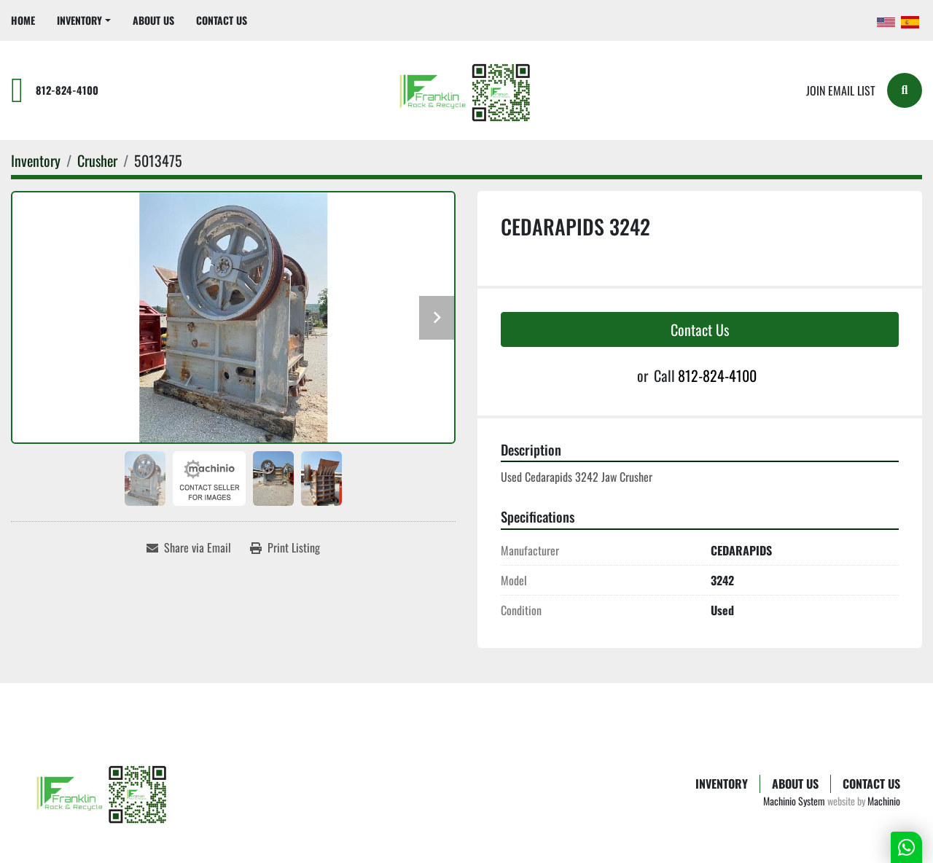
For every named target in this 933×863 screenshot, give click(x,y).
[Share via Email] (189, 547)
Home (23, 20)
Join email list (840, 90)
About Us (153, 20)
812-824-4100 (67, 90)
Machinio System (794, 800)
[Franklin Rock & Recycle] (103, 792)
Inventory (79, 20)
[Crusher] (97, 160)
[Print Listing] (285, 547)
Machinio (883, 800)
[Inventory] (35, 160)
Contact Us (221, 20)
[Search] (904, 90)
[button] (84, 20)
